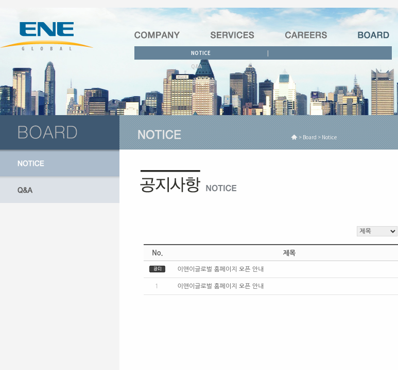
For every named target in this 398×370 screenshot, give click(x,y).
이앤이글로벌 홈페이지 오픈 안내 (220, 269)
